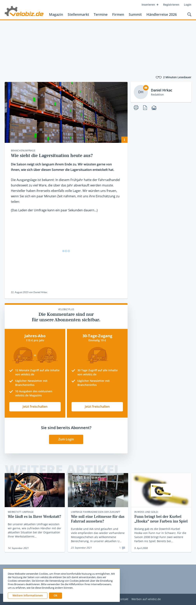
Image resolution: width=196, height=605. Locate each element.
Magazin (56, 14)
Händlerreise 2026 (161, 14)
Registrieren (171, 4)
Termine (101, 14)
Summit (135, 14)
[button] (55, 596)
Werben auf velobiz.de (146, 599)
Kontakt (123, 599)
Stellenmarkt (78, 14)
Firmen (118, 14)
